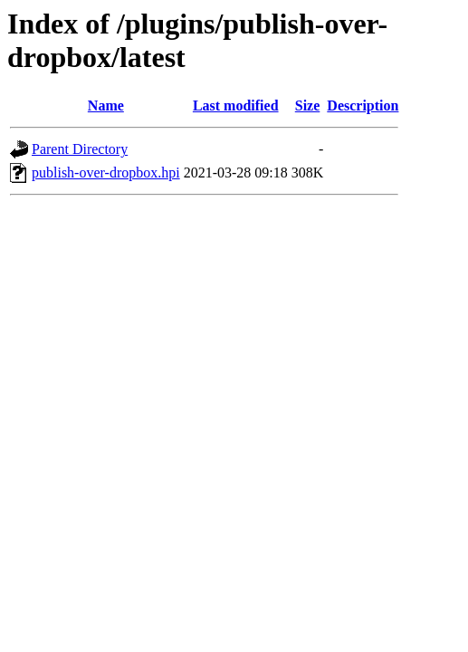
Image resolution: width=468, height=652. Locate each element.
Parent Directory (80, 149)
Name (106, 105)
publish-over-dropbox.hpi (106, 172)
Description (362, 105)
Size (307, 105)
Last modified (236, 105)
